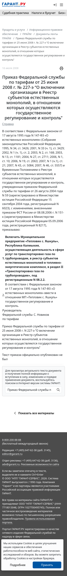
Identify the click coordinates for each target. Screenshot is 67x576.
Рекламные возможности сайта (40, 464)
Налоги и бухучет (44, 13)
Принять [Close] (47, 565)
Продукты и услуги (13, 29)
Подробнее (17, 565)
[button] (54, 4)
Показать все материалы (33, 413)
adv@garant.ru (11, 464)
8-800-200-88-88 (11, 439)
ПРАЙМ (27, 34)
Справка (8, 124)
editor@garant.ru (12, 454)
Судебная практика (15, 13)
